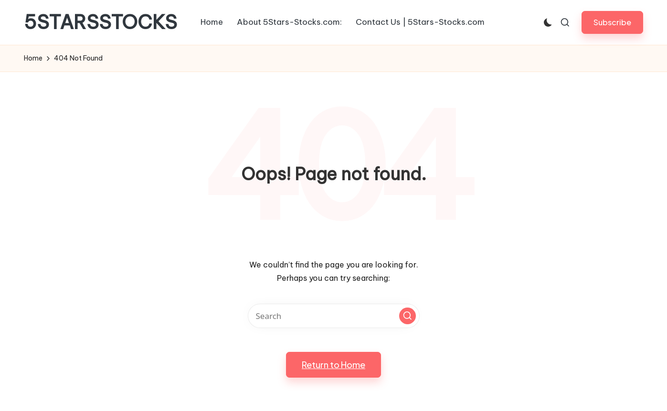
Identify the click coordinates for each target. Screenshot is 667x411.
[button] (612, 22)
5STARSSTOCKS (100, 22)
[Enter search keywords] (334, 316)
